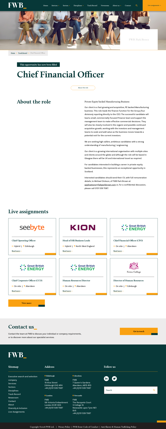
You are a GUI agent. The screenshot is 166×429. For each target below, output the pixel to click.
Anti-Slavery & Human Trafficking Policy (118, 427)
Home (45, 5)
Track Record (92, 5)
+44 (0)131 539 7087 (54, 388)
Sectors (65, 5)
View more (26, 303)
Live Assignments (16, 412)
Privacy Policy (64, 427)
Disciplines (78, 5)
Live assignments (153, 5)
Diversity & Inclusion (17, 408)
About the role (83, 88)
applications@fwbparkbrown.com (100, 185)
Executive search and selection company (22, 378)
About (11, 404)
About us (116, 5)
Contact (128, 5)
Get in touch (138, 331)
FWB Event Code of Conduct (85, 427)
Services (54, 5)
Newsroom (105, 5)
